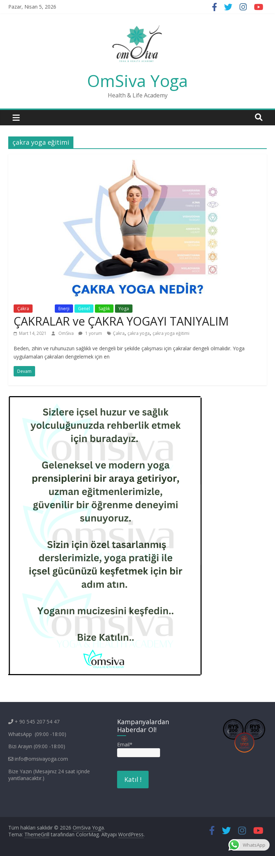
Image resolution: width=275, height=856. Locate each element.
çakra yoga (138, 333)
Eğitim (44, 309)
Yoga (124, 309)
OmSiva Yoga (137, 80)
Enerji (63, 309)
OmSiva (66, 333)
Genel (84, 309)
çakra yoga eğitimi (171, 333)
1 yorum (90, 333)
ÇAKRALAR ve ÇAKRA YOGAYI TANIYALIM (121, 321)
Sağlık (104, 309)
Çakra (23, 309)
